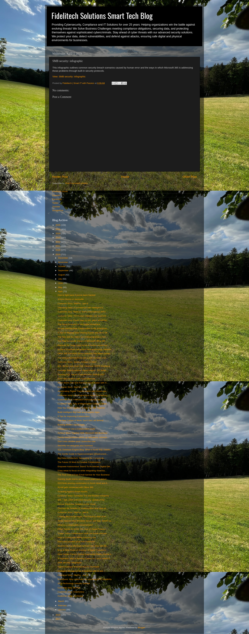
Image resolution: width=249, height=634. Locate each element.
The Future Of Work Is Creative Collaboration (79, 462)
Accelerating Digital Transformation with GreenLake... (83, 391)
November (63, 262)
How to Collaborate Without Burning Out (77, 537)
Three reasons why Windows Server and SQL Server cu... (85, 521)
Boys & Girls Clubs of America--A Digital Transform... (83, 550)
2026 (58, 225)
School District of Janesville (71, 299)
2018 (58, 615)
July (60, 279)
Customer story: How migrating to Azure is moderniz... (83, 395)
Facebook (57, 199)
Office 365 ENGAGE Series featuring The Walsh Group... (85, 353)
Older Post (190, 176)
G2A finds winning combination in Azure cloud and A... (83, 483)
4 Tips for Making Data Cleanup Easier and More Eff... (83, 333)
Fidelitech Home (60, 191)
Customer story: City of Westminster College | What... (83, 404)
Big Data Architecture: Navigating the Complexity (81, 458)
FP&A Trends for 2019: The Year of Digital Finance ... (83, 529)
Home (125, 176)
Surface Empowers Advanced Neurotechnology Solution (84, 349)
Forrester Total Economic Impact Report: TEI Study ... (83, 370)
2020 (58, 250)
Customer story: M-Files (69, 588)
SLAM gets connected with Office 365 (75, 487)
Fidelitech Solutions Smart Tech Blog (102, 15)
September (63, 270)
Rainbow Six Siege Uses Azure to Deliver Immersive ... (84, 345)
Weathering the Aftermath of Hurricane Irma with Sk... (83, 546)
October (62, 266)
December (63, 258)
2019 (58, 254)
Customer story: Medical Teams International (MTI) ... (83, 312)
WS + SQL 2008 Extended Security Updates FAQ (81, 500)
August (61, 275)
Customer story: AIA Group (70, 596)
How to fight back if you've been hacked (76, 295)
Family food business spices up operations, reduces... (83, 437)
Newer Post (60, 176)
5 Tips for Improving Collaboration (74, 416)
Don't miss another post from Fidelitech (76, 541)
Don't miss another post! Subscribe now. (77, 378)
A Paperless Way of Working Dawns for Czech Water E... (85, 558)
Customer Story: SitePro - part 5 (73, 387)
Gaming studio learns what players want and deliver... (83, 479)
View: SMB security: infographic (68, 76)
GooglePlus (57, 210)
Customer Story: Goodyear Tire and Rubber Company (83, 496)
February (62, 605)
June (60, 283)
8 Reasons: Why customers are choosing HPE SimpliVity (85, 579)
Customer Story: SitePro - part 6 (73, 303)
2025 (58, 229)
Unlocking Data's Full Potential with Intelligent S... (81, 307)
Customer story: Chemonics (71, 592)
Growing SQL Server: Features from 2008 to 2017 (81, 374)
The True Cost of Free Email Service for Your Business (84, 475)
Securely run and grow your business (75, 445)
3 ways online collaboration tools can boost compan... (83, 533)
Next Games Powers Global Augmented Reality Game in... (85, 554)
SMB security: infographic (70, 562)
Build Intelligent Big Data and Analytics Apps (79, 412)
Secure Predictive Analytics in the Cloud (77, 504)
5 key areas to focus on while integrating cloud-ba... (82, 470)
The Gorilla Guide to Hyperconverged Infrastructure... (83, 454)
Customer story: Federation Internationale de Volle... (82, 399)
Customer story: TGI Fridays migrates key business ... (83, 316)
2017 (58, 619)
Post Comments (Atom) (76, 183)
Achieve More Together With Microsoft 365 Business (82, 433)
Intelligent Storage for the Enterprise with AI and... (81, 571)
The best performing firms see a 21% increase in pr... (83, 358)
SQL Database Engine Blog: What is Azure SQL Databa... (85, 449)
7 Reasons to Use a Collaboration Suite (76, 429)
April (60, 291)
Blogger (141, 627)
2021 (58, 246)
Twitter (55, 203)
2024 (58, 233)
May (60, 287)
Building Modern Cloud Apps (71, 425)
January (62, 609)
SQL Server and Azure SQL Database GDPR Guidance (84, 366)
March (61, 601)
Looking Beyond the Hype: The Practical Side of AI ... (83, 516)
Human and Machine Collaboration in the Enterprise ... (83, 328)
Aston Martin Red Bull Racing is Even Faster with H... (83, 383)
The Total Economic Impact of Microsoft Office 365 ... (83, 341)
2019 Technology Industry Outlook (74, 583)
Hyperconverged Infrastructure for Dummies (78, 567)
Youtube (56, 206)
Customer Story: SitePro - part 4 (73, 512)
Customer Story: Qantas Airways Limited (77, 362)
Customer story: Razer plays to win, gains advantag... (83, 320)
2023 (58, 237)
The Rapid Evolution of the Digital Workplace (79, 324)
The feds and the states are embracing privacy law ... (83, 337)
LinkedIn (56, 195)
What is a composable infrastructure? (75, 525)
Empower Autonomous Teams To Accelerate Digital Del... (85, 466)
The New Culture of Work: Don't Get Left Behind (80, 420)
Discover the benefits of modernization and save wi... (83, 508)
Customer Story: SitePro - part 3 (73, 575)
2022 (58, 242)
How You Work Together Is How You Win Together (81, 408)
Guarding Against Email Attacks (72, 491)
